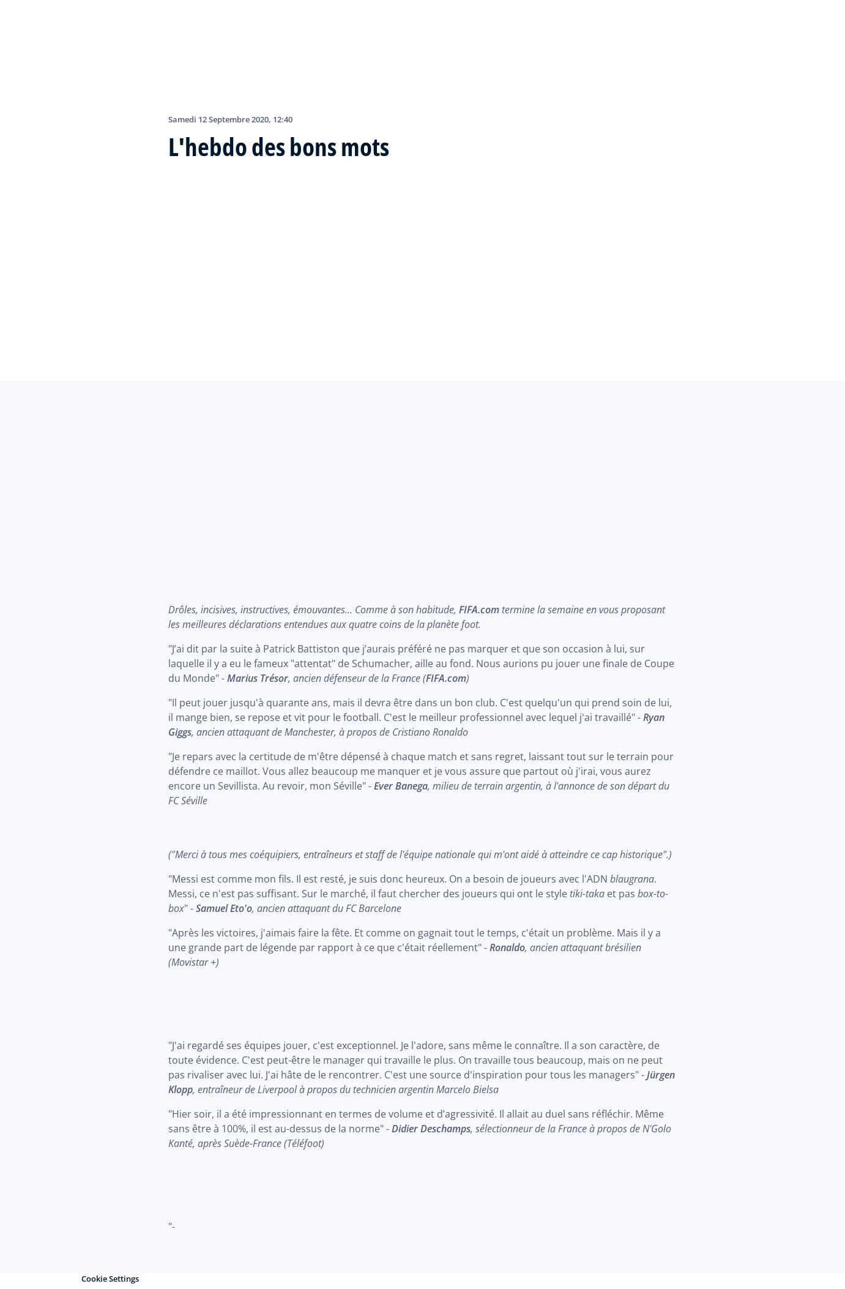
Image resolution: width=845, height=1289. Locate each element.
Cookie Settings (110, 1278)
